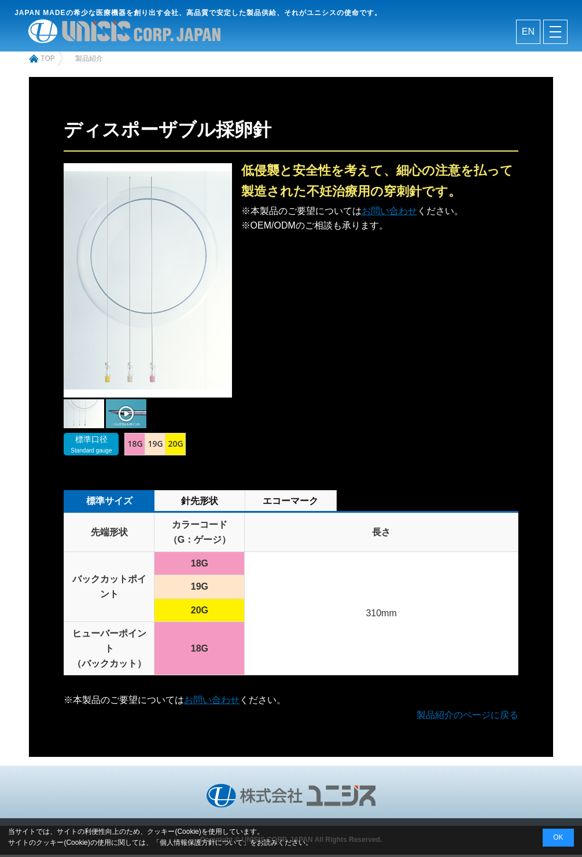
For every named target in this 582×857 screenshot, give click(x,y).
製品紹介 (89, 61)
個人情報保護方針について (201, 842)
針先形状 (199, 504)
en (528, 33)
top (47, 61)
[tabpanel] (84, 417)
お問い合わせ (389, 213)
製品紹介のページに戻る (467, 717)
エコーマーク (290, 504)
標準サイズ (109, 504)
